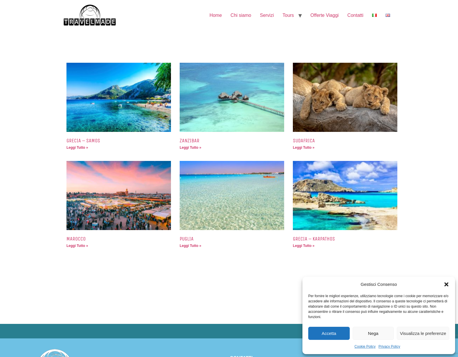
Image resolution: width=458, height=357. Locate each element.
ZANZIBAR (189, 140)
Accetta (329, 333)
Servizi (267, 15)
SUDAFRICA (304, 140)
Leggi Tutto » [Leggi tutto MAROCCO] (77, 246)
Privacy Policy (389, 347)
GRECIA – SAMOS (83, 140)
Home (216, 15)
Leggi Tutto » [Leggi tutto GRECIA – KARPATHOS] (303, 246)
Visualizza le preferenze (423, 333)
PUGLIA (187, 239)
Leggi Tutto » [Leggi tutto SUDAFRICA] (303, 148)
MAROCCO (76, 239)
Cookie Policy (365, 347)
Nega (373, 333)
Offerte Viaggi (325, 15)
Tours (288, 15)
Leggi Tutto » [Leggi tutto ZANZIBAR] (190, 148)
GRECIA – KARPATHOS (314, 239)
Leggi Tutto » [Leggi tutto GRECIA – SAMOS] (77, 148)
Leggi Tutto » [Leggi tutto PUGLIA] (190, 246)
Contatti (355, 15)
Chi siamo (240, 15)
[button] (446, 284)
